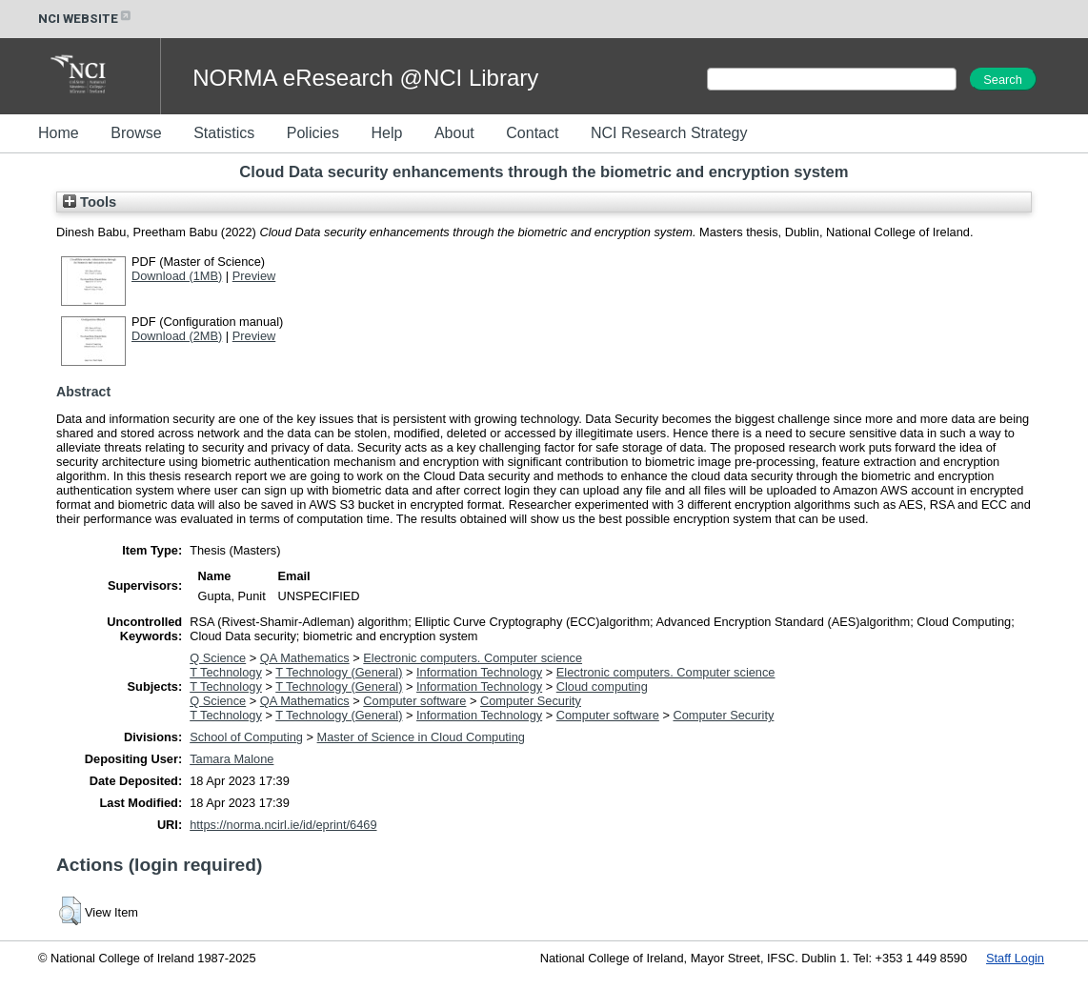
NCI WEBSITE (85, 18)
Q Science (218, 658)
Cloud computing (602, 686)
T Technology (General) (338, 672)
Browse (136, 133)
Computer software (414, 701)
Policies (313, 133)
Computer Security (530, 701)
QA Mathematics (305, 658)
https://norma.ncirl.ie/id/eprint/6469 (283, 824)
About (454, 133)
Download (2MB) (176, 336)
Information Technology (479, 672)
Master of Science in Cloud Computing (421, 737)
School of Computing (246, 737)
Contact (532, 133)
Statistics (223, 133)
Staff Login (1015, 958)
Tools (89, 202)
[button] (70, 911)
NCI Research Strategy (669, 133)
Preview (254, 276)
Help (386, 133)
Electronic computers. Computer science (472, 658)
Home (58, 133)
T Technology (226, 672)
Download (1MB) (176, 276)
